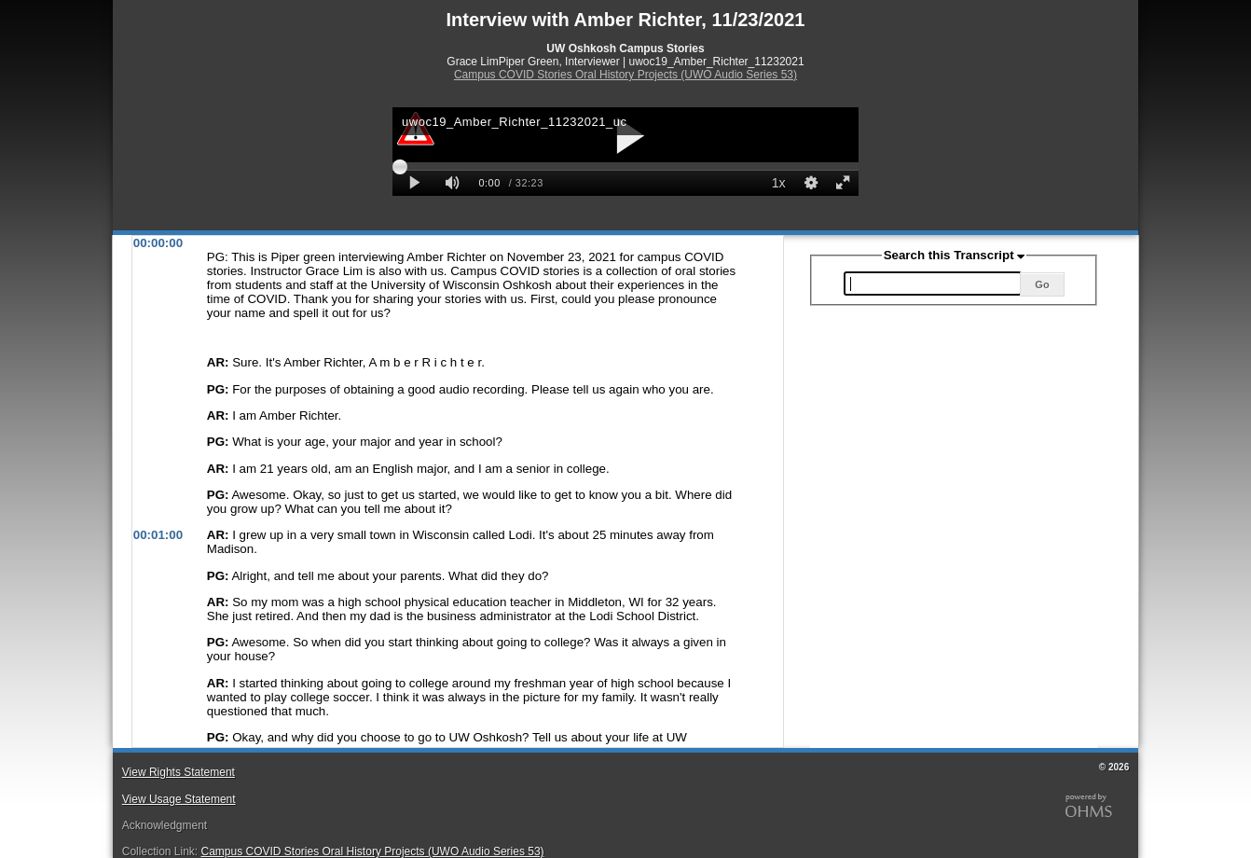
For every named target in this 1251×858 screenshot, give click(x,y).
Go (1042, 284)
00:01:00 (158, 535)
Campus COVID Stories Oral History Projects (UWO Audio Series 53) (625, 74)
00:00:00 (158, 243)
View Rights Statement (178, 772)
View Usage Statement (179, 799)
